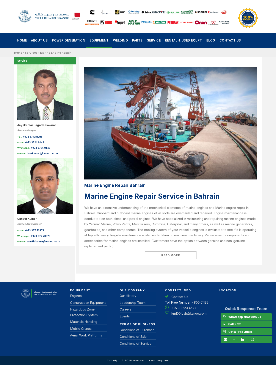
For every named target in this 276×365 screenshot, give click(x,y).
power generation (68, 40)
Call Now (234, 324)
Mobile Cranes (81, 329)
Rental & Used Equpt (183, 40)
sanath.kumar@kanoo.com (43, 241)
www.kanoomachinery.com (151, 360)
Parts (137, 40)
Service (154, 40)
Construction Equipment (88, 303)
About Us (39, 40)
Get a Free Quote (240, 331)
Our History (128, 296)
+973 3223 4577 (184, 308)
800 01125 (201, 302)
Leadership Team (133, 303)
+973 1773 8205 (32, 136)
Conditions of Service (136, 343)
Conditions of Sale (133, 337)
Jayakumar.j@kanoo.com (42, 153)
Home (22, 40)
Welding (120, 40)
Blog (210, 40)
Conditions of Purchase (137, 330)
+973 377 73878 (34, 230)
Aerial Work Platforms (86, 335)
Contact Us (230, 40)
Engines (76, 296)
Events (125, 316)
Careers (126, 309)
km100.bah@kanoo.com (189, 313)
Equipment (99, 40)
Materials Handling (83, 322)
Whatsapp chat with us (244, 317)
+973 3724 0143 (34, 142)
